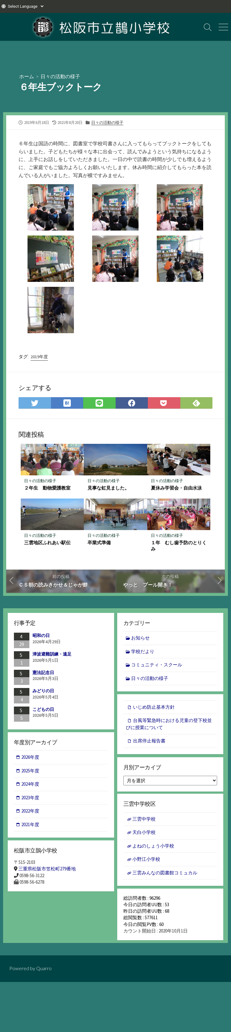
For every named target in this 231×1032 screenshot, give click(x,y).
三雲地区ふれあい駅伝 (47, 543)
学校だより (143, 652)
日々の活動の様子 (60, 76)
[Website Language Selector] (25, 6)
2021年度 (31, 826)
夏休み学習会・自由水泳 (176, 488)
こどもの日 (43, 710)
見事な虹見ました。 (108, 488)
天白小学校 (144, 834)
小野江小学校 (146, 861)
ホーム (26, 76)
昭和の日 (41, 636)
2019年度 (39, 356)
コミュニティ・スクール (156, 665)
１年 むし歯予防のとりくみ (179, 546)
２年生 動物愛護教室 (47, 488)
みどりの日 (43, 691)
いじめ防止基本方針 (154, 708)
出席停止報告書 (149, 742)
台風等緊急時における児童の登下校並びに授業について (169, 725)
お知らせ (140, 638)
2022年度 (31, 812)
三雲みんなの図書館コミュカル (164, 874)
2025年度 (31, 772)
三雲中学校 (144, 821)
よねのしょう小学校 (153, 848)
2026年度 (31, 758)
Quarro (44, 972)
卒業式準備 (99, 543)
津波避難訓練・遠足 (51, 654)
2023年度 (31, 799)
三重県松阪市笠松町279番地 (47, 870)
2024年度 (31, 785)
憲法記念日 (43, 673)
